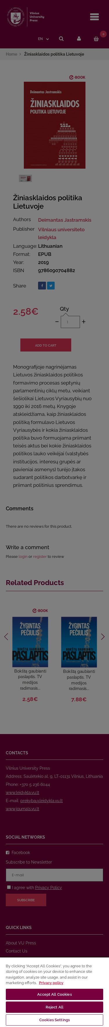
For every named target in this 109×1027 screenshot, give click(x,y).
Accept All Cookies (54, 994)
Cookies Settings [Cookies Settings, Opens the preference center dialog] (54, 1020)
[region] (54, 992)
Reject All (54, 1007)
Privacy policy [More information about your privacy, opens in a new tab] (51, 983)
